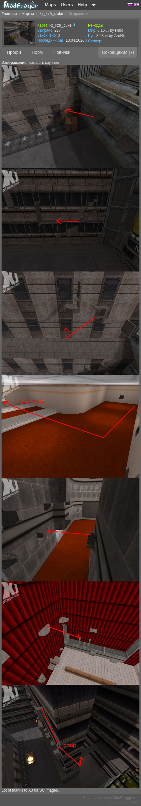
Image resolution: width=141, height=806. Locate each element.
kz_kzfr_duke (63, 25)
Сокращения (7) (118, 52)
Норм (37, 52)
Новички (61, 52)
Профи (14, 52)
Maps (50, 4)
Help (82, 4)
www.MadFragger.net (121, 798)
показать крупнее (44, 62)
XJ (30, 790)
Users (67, 4)
